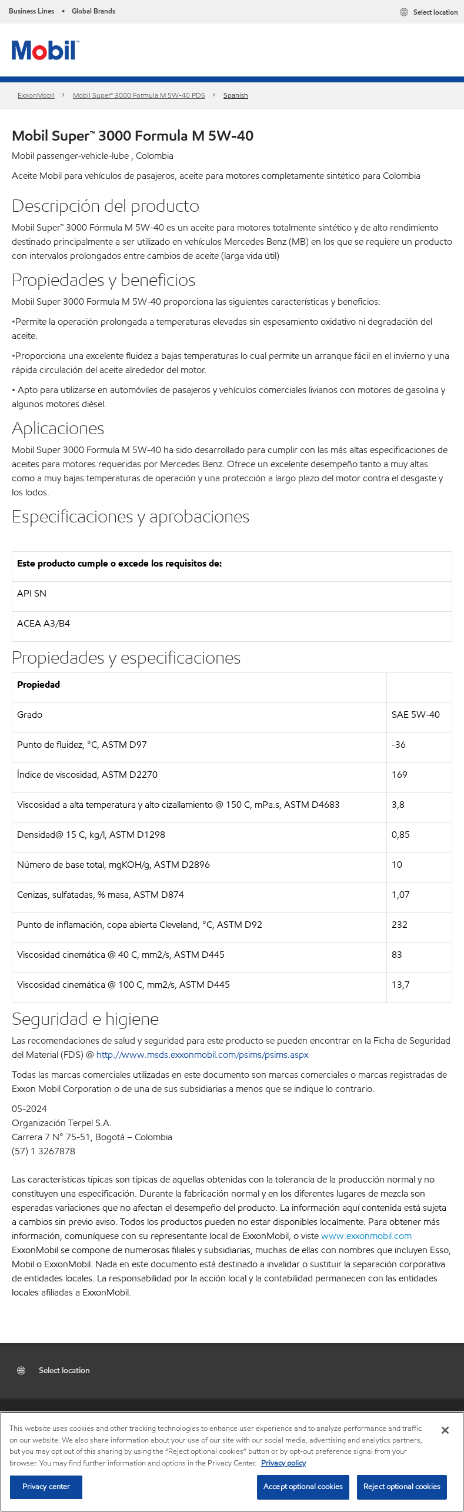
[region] (232, 1461)
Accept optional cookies (303, 1486)
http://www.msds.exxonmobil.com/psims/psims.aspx (202, 1054)
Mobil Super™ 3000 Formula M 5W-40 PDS (139, 95)
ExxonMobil (36, 95)
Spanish (235, 95)
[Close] (445, 1430)
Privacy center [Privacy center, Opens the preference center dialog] (46, 1486)
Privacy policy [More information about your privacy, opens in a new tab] (283, 1463)
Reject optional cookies (401, 1486)
